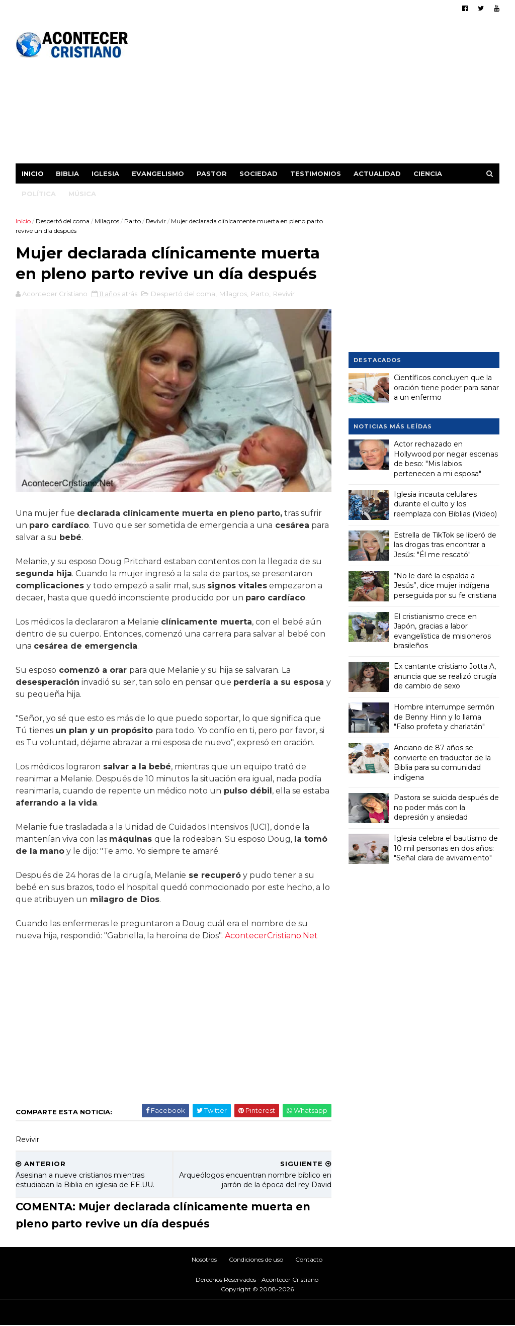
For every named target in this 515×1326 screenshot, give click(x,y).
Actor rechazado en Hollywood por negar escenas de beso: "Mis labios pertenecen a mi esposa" (445, 458)
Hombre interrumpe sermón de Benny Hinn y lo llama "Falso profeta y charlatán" (443, 716)
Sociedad (259, 173)
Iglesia (106, 173)
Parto (133, 221)
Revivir (156, 221)
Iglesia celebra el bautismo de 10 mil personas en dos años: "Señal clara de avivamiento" (445, 848)
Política (39, 194)
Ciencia (428, 173)
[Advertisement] (315, 93)
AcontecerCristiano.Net (271, 936)
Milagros (107, 221)
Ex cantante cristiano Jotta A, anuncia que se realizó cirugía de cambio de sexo (444, 676)
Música (83, 194)
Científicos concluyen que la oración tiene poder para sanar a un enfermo (445, 387)
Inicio (33, 173)
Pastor (212, 173)
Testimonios (316, 173)
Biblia (67, 173)
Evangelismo (158, 173)
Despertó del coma (63, 221)
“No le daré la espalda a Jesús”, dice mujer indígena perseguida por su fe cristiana (444, 585)
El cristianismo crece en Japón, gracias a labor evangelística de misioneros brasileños (441, 630)
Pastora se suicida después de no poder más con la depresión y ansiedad (445, 807)
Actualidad (377, 173)
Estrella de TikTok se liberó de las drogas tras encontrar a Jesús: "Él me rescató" (444, 544)
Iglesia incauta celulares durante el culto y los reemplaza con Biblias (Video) (444, 503)
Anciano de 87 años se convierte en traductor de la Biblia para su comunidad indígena (441, 762)
